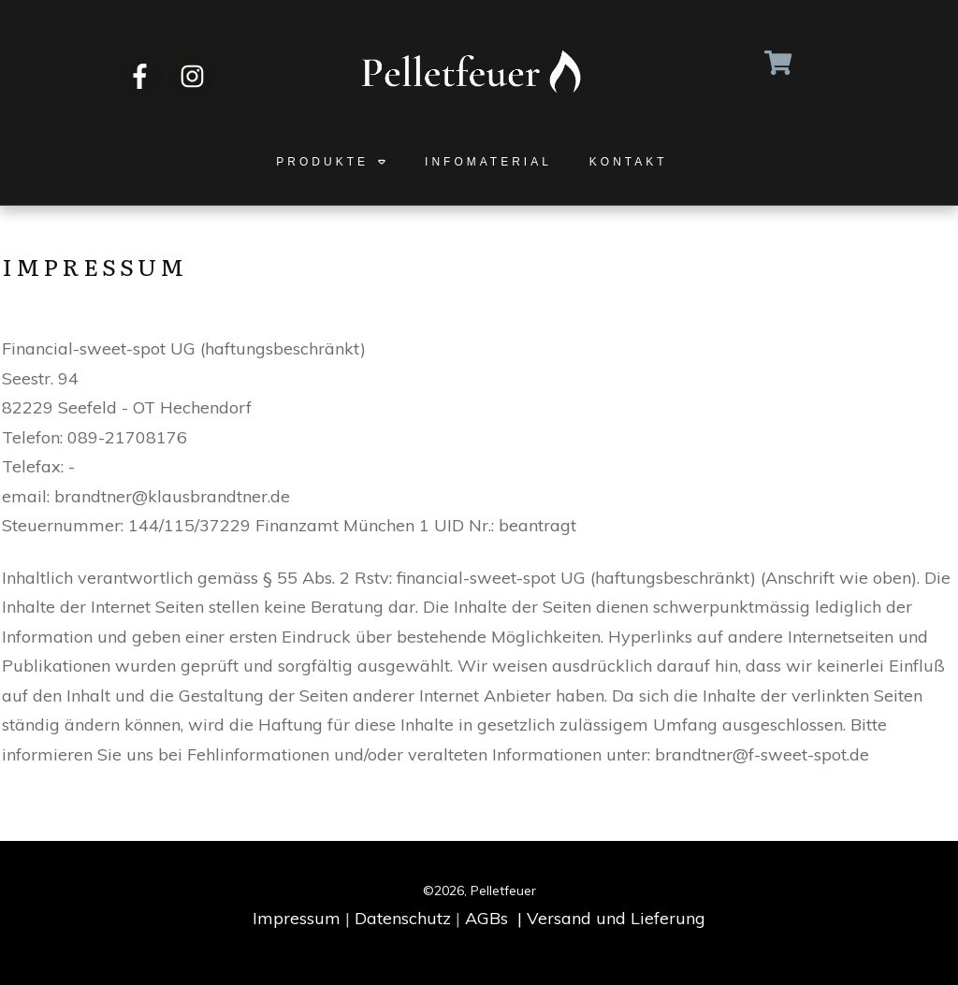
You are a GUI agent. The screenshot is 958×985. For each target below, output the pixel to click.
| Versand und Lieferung (611, 918)
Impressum (297, 918)
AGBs (486, 918)
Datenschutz (403, 918)
